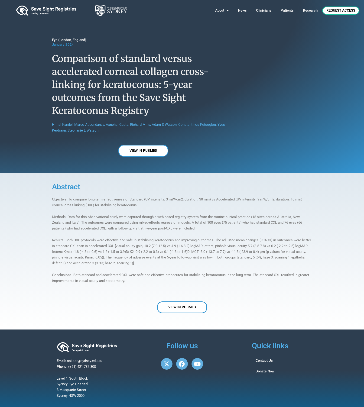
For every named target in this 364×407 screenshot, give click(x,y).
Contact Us (264, 361)
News (242, 10)
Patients (287, 10)
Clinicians (263, 10)
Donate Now (265, 371)
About (222, 10)
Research (310, 10)
